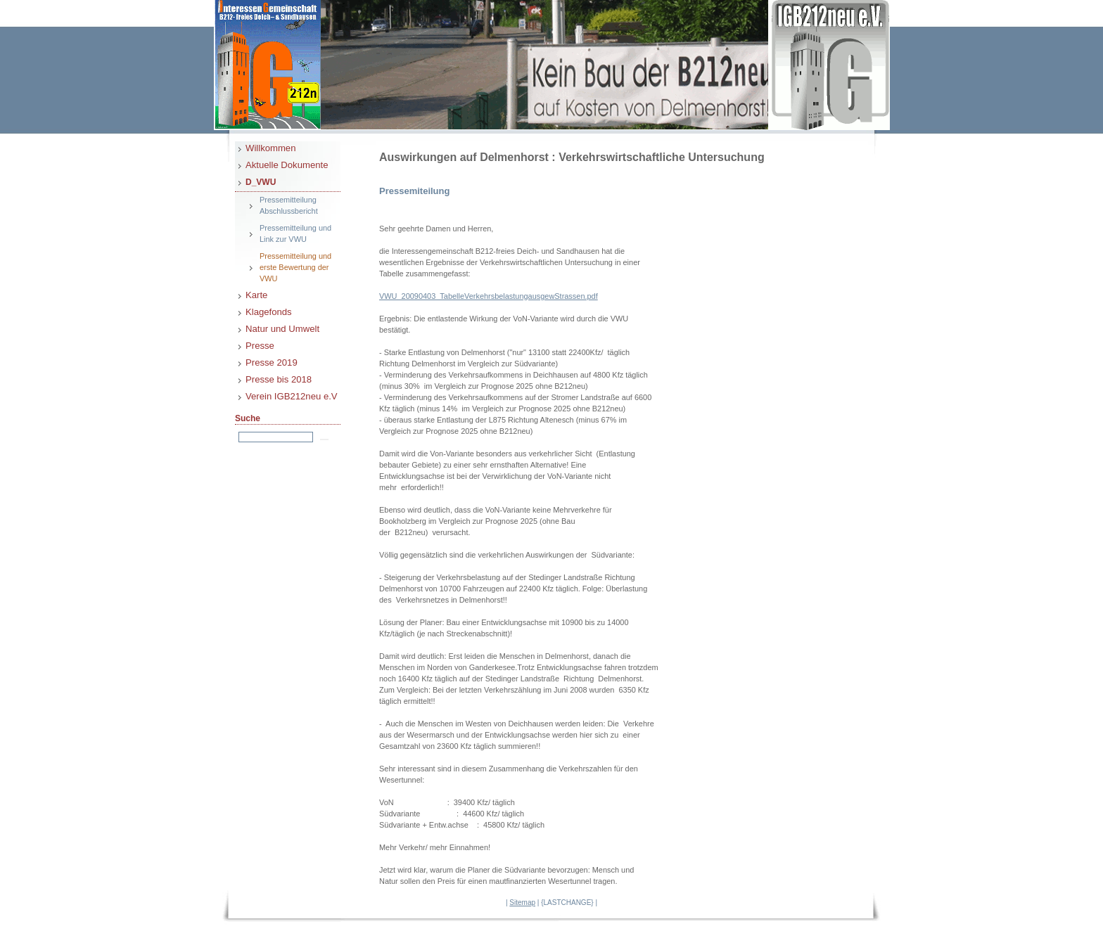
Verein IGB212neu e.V (292, 396)
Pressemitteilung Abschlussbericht (289, 205)
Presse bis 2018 (279, 379)
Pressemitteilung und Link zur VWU (295, 233)
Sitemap (522, 902)
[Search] (275, 437)
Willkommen (270, 148)
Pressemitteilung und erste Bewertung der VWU (295, 267)
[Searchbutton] (324, 439)
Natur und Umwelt (282, 328)
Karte (256, 295)
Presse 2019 (272, 362)
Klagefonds (269, 312)
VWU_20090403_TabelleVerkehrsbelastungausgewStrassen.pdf (488, 296)
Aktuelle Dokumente (287, 165)
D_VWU (261, 182)
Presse (260, 345)
